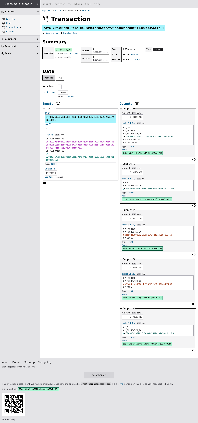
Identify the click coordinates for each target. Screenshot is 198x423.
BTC (133, 113)
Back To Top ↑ (99, 375)
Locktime (48, 92)
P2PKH (54, 164)
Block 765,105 (64, 50)
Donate (17, 362)
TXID (47, 113)
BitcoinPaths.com (26, 367)
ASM (57, 135)
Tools (8, 53)
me (121, 384)
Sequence (50, 169)
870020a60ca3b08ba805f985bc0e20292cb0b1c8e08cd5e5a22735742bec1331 (80, 118)
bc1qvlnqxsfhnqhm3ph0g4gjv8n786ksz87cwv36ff (147, 344)
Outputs (126, 103)
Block (58, 10)
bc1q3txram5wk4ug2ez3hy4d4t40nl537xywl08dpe (147, 199)
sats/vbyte (136, 59)
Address (86, 10)
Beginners (10, 39)
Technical (10, 46)
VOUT (48, 124)
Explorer (47, 10)
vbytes (134, 54)
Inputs (47, 103)
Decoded (49, 78)
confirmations (71, 54)
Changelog (44, 362)
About (5, 362)
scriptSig (49, 134)
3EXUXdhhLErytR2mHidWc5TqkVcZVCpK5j (142, 248)
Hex (60, 78)
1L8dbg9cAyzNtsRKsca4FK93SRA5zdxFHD (142, 153)
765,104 (70, 96)
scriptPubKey (128, 123)
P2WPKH (132, 193)
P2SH (131, 242)
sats (139, 113)
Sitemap (29, 362)
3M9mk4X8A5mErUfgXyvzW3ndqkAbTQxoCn (142, 298)
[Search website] (119, 4)
